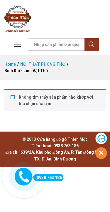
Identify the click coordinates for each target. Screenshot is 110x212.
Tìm (91, 44)
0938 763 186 (48, 177)
